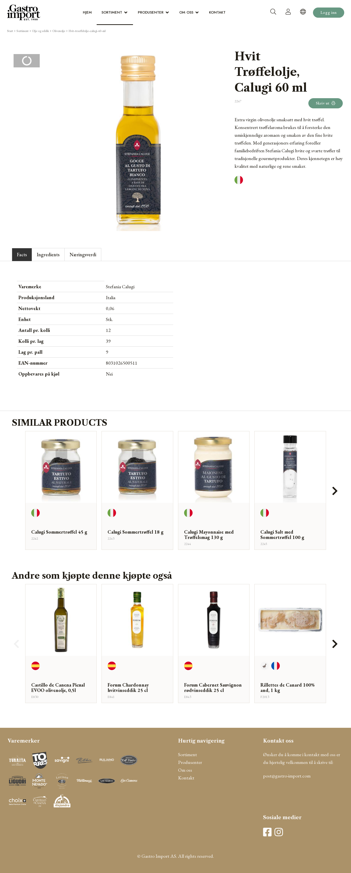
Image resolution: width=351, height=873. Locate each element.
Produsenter (151, 12)
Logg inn (328, 12)
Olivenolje (58, 31)
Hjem (87, 12)
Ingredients (48, 254)
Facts (22, 254)
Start (10, 31)
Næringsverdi (83, 254)
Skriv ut (325, 103)
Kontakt (217, 12)
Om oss (186, 12)
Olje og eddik (40, 31)
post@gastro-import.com (287, 776)
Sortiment (111, 12)
